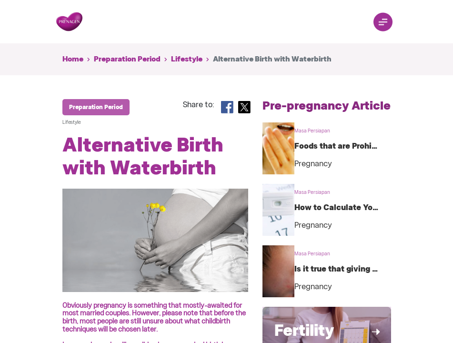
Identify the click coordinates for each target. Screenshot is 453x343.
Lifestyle (186, 59)
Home (72, 59)
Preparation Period (127, 59)
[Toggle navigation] (383, 21)
